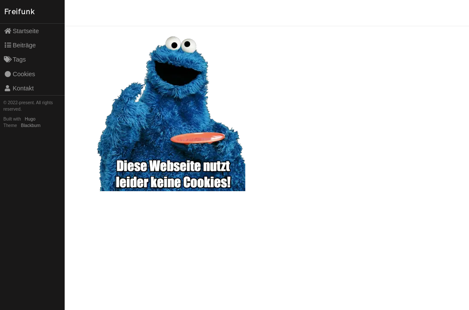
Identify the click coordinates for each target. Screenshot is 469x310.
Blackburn (31, 125)
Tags (15, 59)
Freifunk (19, 12)
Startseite (21, 31)
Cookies (19, 74)
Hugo (30, 119)
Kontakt (19, 88)
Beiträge (20, 45)
